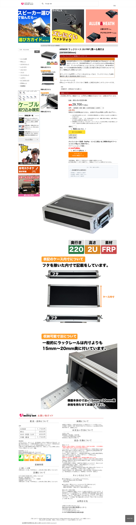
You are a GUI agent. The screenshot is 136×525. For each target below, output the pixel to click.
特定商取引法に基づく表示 (34, 523)
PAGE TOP (129, 518)
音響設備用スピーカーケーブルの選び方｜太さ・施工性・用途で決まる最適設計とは (32, 133)
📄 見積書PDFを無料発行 (78, 170)
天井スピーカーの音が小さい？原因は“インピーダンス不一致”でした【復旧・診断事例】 (32, 121)
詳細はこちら (73, 427)
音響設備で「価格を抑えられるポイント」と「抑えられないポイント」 (32, 127)
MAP (39, 478)
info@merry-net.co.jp (75, 512)
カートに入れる (77, 132)
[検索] (69, 4)
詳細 (35, 448)
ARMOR (58, 45)
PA (49, 45)
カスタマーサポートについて (49, 523)
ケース (52, 45)
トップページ (44, 45)
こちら (94, 454)
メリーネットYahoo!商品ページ (78, 154)
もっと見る (29, 139)
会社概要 (24, 523)
